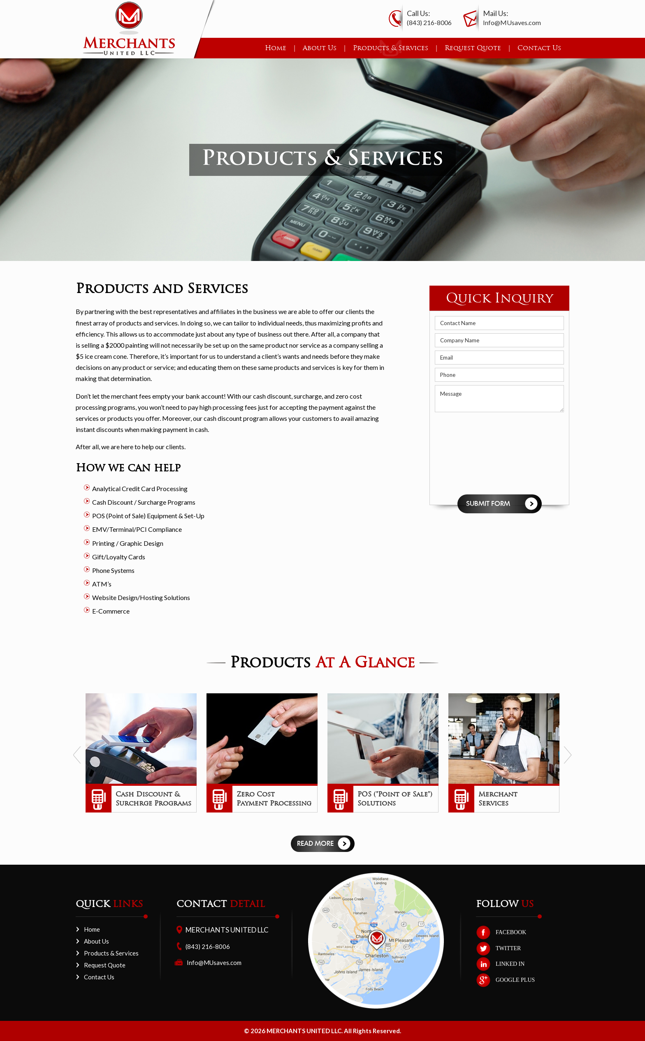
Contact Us (539, 48)
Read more (315, 843)
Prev (77, 755)
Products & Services (390, 48)
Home (275, 48)
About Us (319, 48)
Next (568, 755)
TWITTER (508, 948)
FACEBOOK (511, 932)
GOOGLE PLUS (515, 980)
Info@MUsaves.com (512, 22)
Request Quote (473, 48)
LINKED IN (510, 964)
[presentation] (468, 453)
